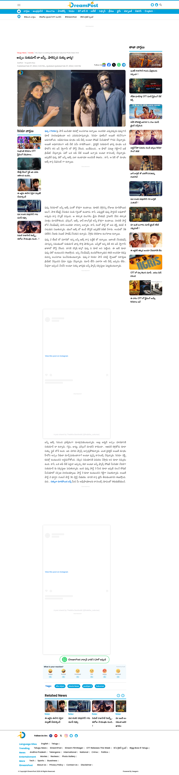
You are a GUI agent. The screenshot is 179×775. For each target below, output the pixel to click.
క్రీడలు (111, 10)
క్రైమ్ (119, 10)
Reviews (55, 756)
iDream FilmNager (74, 748)
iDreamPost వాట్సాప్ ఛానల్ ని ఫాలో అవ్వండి (87, 659)
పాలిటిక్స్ (62, 10)
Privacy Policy (56, 765)
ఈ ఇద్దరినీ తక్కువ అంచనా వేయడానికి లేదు (146, 250)
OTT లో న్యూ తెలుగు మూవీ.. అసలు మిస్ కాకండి (146, 274)
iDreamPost (56, 748)
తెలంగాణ (50, 10)
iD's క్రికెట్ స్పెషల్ (120, 748)
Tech (31, 761)
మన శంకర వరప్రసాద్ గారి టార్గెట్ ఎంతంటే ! (143, 201)
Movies (43, 756)
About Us (41, 765)
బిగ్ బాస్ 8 (83, 10)
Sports (41, 761)
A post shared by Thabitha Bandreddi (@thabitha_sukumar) (77, 434)
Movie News (74, 686)
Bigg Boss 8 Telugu (139, 748)
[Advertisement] (89, 33)
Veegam (135, 771)
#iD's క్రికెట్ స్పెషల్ (86, 17)
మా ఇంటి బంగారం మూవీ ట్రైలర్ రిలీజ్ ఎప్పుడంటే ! (145, 226)
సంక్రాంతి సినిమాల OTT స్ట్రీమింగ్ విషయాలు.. (26, 152)
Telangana (54, 752)
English (149, 10)
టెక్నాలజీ (128, 10)
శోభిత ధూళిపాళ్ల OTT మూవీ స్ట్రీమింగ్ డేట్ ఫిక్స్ (146, 98)
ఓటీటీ (93, 10)
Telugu (55, 744)
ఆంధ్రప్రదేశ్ (38, 10)
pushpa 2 (87, 686)
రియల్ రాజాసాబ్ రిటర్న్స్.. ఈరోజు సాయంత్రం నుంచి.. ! (28, 237)
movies (30, 53)
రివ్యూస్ (102, 10)
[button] (122, 695)
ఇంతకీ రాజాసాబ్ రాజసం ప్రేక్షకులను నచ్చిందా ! (144, 72)
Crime (95, 752)
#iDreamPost (71, 17)
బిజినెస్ (138, 10)
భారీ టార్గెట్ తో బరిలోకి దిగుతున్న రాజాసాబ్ (143, 175)
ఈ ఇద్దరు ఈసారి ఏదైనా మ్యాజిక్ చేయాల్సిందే (29, 195)
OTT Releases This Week (98, 748)
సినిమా (72, 10)
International (70, 752)
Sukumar (100, 686)
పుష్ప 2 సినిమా (51, 131)
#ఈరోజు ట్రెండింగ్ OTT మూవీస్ (50, 17)
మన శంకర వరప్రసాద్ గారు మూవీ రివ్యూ (27, 216)
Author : (26, 63)
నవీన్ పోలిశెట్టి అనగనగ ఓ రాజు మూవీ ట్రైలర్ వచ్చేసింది (145, 124)
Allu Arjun (60, 686)
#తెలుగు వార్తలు (30, 17)
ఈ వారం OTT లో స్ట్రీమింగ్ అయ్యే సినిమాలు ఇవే (143, 300)
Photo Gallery (68, 756)
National (84, 752)
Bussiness (52, 761)
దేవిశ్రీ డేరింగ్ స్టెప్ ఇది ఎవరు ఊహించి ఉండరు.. (27, 173)
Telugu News (21, 53)
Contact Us (72, 765)
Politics (104, 752)
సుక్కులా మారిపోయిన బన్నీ (61, 481)
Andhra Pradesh (38, 752)
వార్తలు (27, 10)
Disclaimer (86, 765)
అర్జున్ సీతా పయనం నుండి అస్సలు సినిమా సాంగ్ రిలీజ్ (146, 149)
